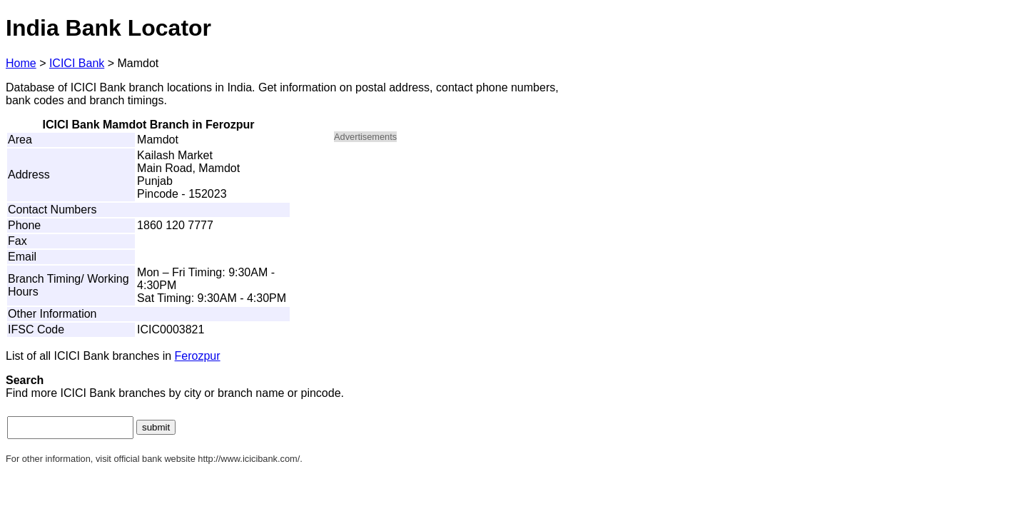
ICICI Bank (76, 63)
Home (21, 63)
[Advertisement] (455, 254)
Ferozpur (197, 356)
